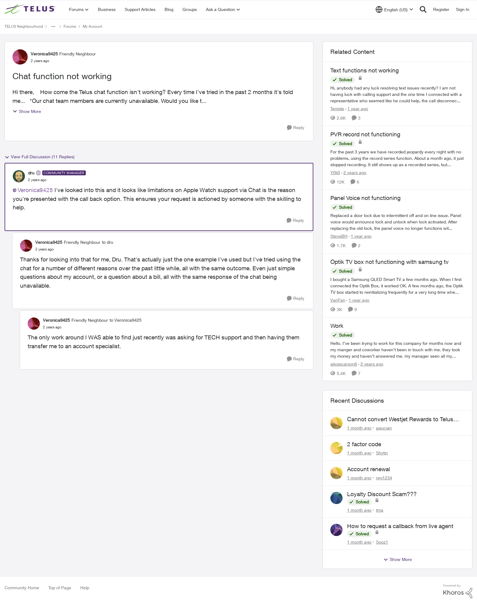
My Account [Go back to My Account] (92, 26)
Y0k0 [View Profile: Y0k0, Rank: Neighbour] (335, 172)
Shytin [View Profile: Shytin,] (382, 452)
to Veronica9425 (125, 320)
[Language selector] (394, 9)
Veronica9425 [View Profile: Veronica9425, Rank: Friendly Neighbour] (44, 53)
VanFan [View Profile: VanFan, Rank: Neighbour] (337, 300)
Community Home (22, 587)
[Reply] (295, 128)
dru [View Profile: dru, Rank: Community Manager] (31, 172)
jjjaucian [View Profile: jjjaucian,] (384, 427)
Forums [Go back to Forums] (70, 26)
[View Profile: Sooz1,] (336, 530)
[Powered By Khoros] (457, 591)
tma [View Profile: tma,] (379, 509)
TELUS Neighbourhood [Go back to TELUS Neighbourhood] (24, 26)
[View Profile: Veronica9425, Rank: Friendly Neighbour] (20, 57)
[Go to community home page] (31, 9)
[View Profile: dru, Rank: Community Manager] (19, 176)
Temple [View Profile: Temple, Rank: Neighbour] (337, 108)
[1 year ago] (356, 108)
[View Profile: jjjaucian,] (336, 423)
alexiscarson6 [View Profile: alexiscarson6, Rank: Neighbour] (343, 363)
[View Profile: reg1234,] (336, 473)
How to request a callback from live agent (400, 526)
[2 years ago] (353, 172)
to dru (107, 242)
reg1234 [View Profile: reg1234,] (384, 477)
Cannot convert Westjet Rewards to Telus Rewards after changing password (400, 419)
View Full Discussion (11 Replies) (40, 156)
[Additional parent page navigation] (53, 26)
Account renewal (368, 469)
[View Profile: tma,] (336, 498)
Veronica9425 (35, 190)
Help (84, 587)
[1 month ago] (359, 428)
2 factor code (364, 444)
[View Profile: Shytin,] (336, 448)
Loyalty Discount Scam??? (382, 494)
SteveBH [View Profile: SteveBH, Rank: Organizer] (338, 236)
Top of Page (59, 587)
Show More (26, 111)
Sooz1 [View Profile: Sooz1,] (382, 542)
